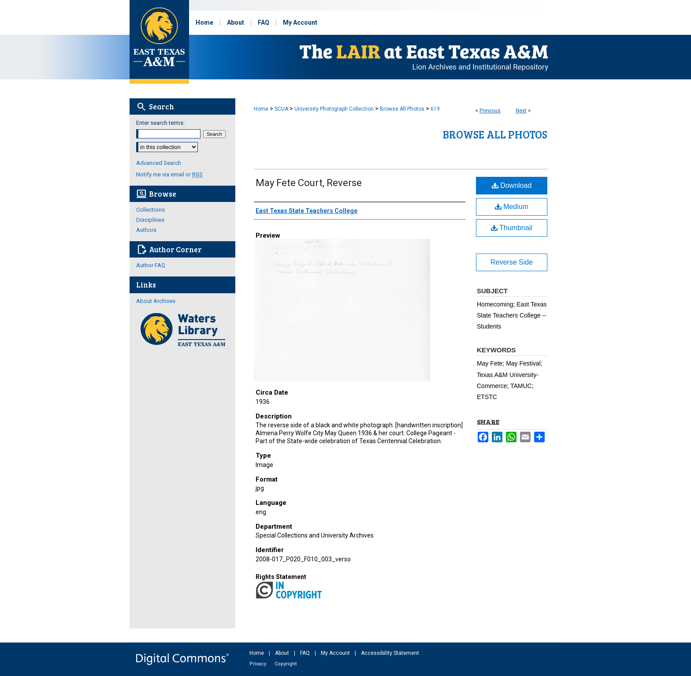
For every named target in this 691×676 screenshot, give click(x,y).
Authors (146, 230)
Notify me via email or (169, 174)
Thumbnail (511, 228)
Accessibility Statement (390, 653)
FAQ (305, 653)
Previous (490, 111)
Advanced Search (158, 163)
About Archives (155, 301)
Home (261, 109)
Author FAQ (150, 265)
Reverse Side (511, 262)
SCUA (281, 109)
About (282, 653)
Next (521, 111)
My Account (336, 653)
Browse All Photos (402, 109)
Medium (511, 206)
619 (435, 109)
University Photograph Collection (334, 109)
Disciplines (150, 220)
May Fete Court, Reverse (309, 182)
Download (512, 185)
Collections (150, 209)
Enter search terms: (160, 123)
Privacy (258, 664)
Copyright (286, 664)
